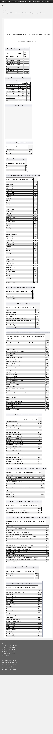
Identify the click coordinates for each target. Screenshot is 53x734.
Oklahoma (12, 13)
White (7, 58)
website (15, 669)
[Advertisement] (28, 26)
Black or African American (12, 95)
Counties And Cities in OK (24, 13)
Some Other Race (10, 70)
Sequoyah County (39, 13)
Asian (7, 72)
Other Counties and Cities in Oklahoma (28, 41)
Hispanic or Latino (10, 64)
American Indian (10, 60)
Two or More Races (10, 62)
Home (5, 13)
